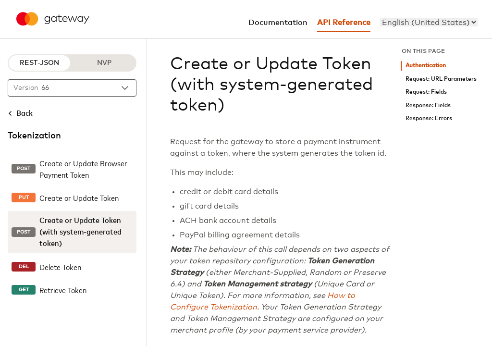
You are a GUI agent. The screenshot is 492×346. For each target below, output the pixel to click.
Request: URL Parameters (441, 79)
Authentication (426, 65)
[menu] (429, 22)
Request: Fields (426, 92)
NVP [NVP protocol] (104, 63)
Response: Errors (429, 118)
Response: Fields (428, 105)
